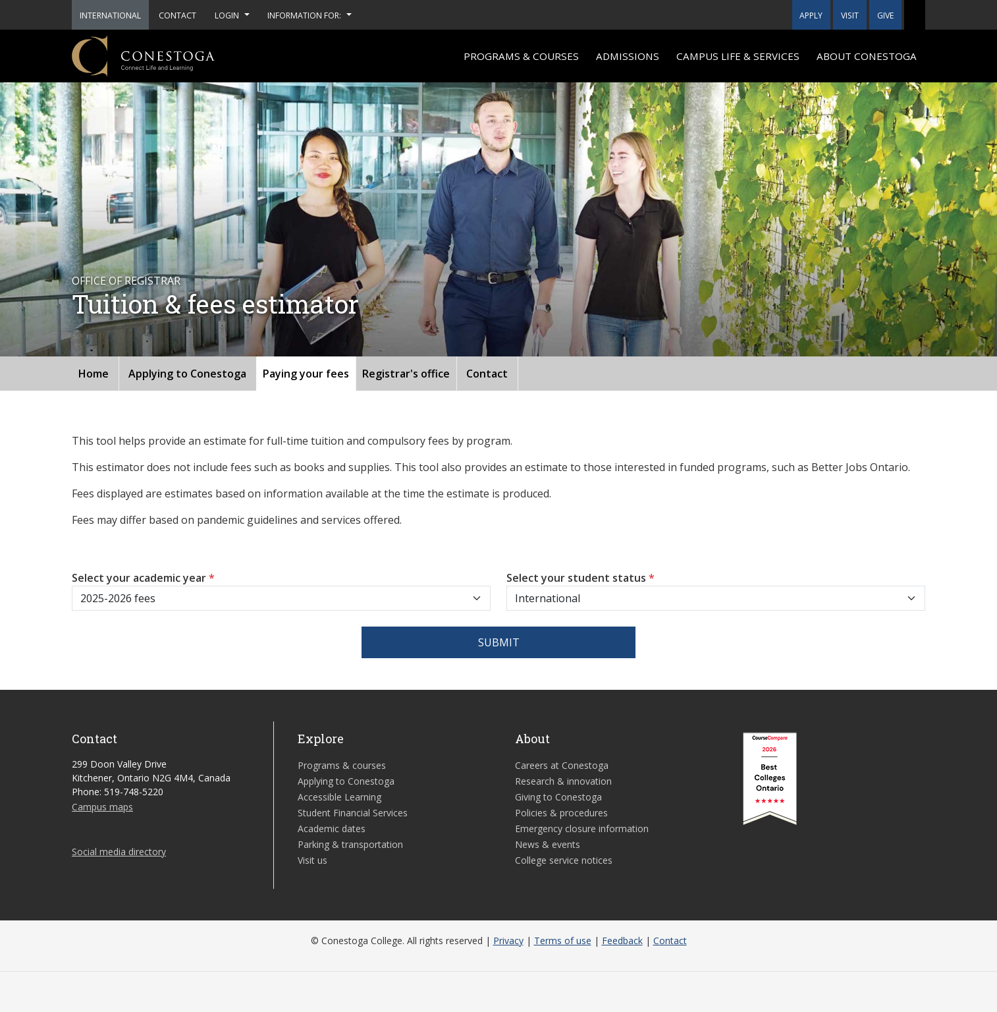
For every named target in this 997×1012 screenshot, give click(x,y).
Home (93, 373)
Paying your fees (306, 373)
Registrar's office (406, 373)
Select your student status (580, 578)
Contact (487, 373)
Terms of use (562, 940)
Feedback (622, 940)
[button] (914, 15)
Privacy (508, 940)
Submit (499, 642)
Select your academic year (143, 578)
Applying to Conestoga (187, 373)
